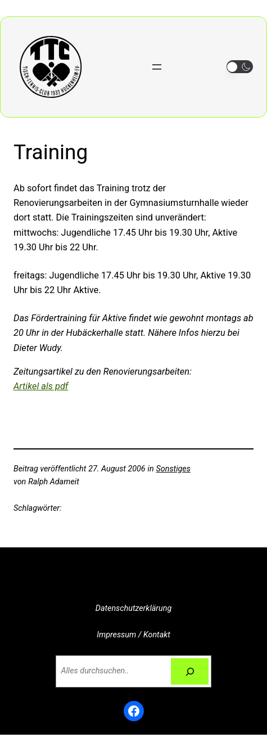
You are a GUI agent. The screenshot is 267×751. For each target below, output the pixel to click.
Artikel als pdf (40, 386)
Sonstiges (173, 469)
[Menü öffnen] (157, 67)
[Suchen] (189, 671)
